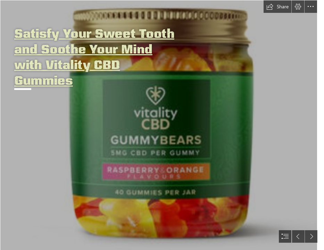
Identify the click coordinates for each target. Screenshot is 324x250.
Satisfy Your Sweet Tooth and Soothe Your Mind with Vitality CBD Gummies (94, 56)
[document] (162, 125)
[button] (277, 6)
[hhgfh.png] (158, 125)
